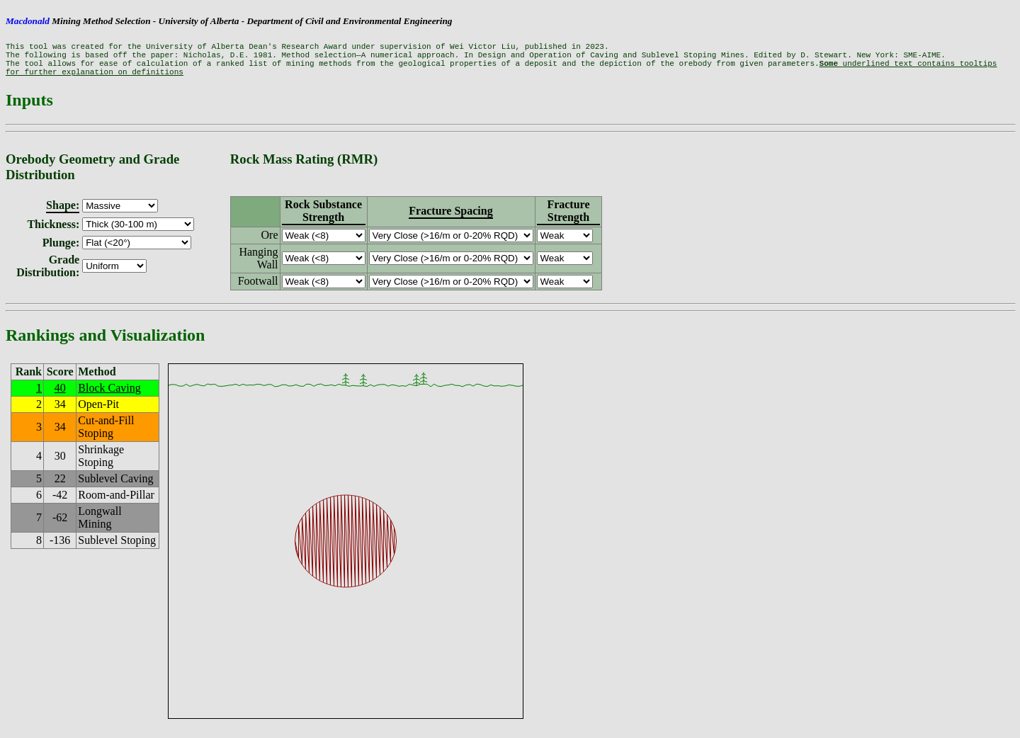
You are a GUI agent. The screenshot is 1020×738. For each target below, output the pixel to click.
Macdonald (28, 21)
